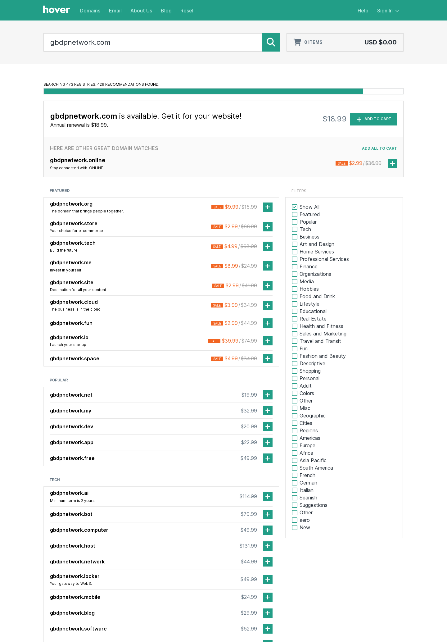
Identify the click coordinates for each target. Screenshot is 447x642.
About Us (141, 10)
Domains (90, 10)
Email (115, 10)
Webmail (364, 562)
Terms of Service (351, 626)
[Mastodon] (85, 559)
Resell (187, 10)
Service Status (309, 562)
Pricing (180, 578)
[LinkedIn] (60, 559)
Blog (166, 10)
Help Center (306, 554)
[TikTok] (73, 559)
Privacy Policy (389, 626)
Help (363, 10)
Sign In (388, 10)
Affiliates (303, 578)
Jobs (236, 570)
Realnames (184, 595)
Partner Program (311, 570)
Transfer (182, 562)
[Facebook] (48, 559)
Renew (180, 570)
